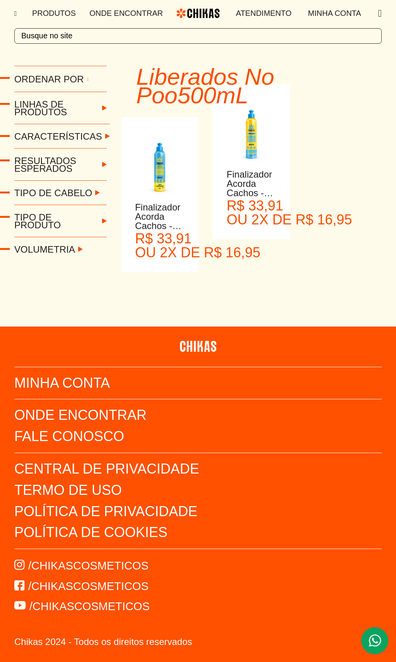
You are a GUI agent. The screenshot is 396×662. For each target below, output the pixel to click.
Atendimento (264, 13)
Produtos (54, 13)
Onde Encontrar (126, 13)
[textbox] (198, 36)
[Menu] (16, 13)
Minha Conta (334, 13)
